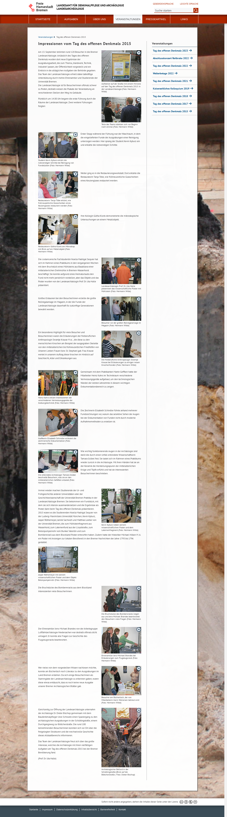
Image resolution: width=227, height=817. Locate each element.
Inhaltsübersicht (89, 809)
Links (184, 19)
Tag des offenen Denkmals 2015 (171, 111)
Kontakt (122, 809)
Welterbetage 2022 (163, 73)
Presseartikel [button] (156, 19)
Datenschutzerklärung (67, 809)
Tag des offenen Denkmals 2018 (171, 96)
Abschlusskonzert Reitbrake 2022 (171, 58)
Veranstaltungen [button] (128, 19)
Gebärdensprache (163, 3)
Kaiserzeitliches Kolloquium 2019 (171, 88)
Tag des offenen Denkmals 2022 (171, 65)
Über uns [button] (99, 19)
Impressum (47, 809)
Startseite (42, 19)
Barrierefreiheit (107, 809)
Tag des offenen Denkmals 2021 (171, 81)
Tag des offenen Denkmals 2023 (171, 50)
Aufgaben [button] (71, 19)
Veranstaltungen (46, 37)
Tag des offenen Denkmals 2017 (170, 103)
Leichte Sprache (189, 3)
